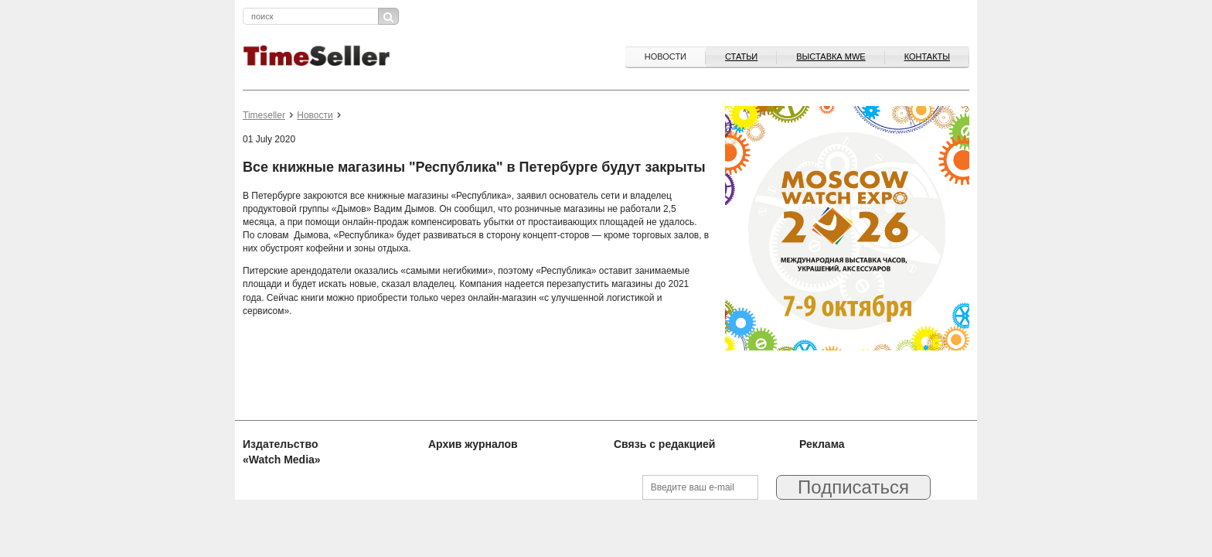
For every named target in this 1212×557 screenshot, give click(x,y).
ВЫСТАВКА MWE (830, 56)
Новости (665, 56)
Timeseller (264, 115)
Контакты (927, 56)
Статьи (741, 56)
